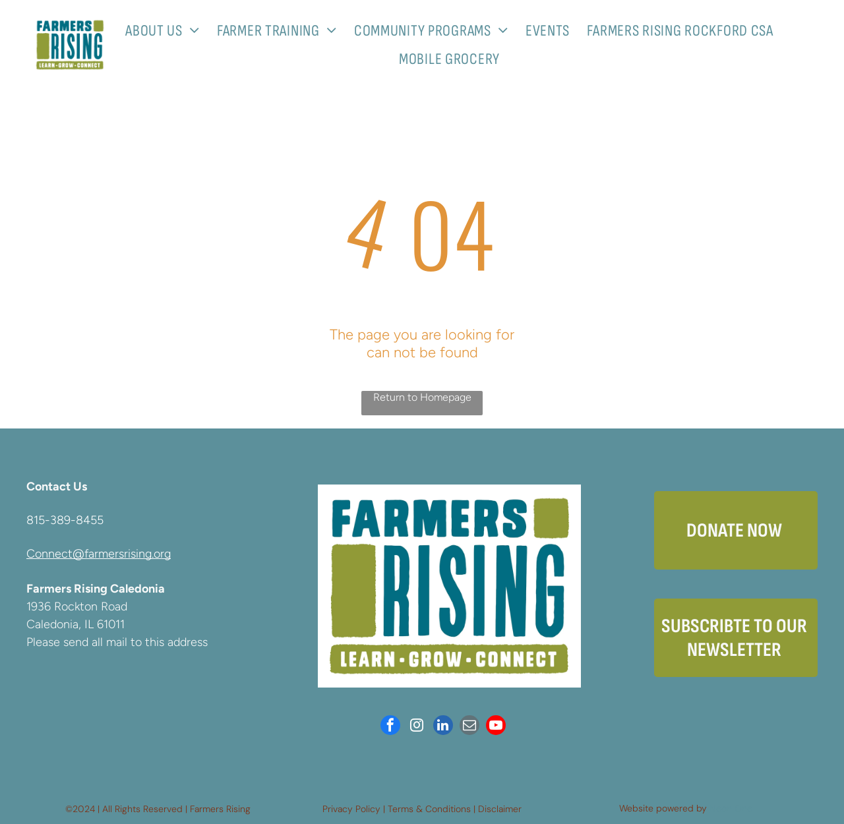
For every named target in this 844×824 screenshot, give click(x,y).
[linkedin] (443, 726)
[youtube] (496, 726)
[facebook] (390, 726)
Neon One (730, 808)
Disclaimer (500, 809)
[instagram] (417, 726)
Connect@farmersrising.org (98, 553)
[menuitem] (167, 30)
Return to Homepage (422, 397)
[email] (469, 726)
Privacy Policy (351, 809)
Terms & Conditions (429, 809)
